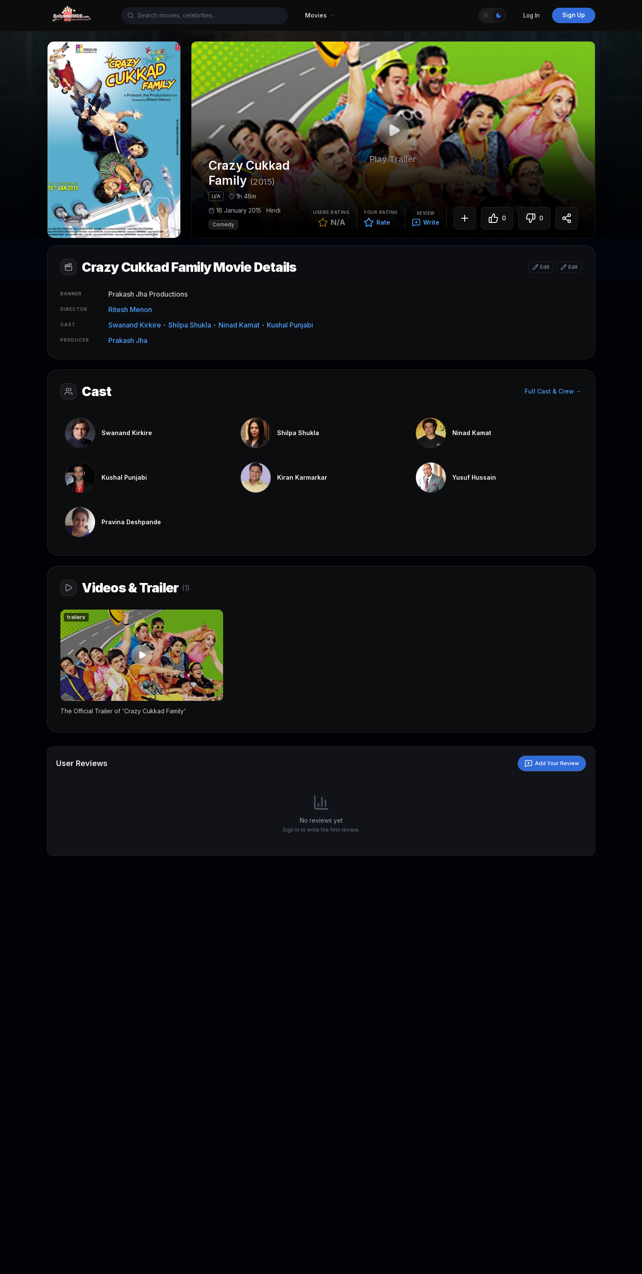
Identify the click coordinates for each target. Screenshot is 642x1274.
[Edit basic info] (540, 267)
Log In (531, 15)
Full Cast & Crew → (552, 392)
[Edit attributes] (568, 267)
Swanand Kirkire (135, 325)
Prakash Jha (128, 341)
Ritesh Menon (131, 310)
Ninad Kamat (239, 325)
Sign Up (573, 15)
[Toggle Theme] (492, 15)
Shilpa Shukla (190, 325)
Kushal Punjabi (291, 325)
